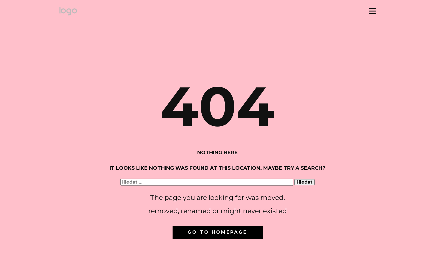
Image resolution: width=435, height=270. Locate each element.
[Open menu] (372, 11)
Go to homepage (217, 232)
